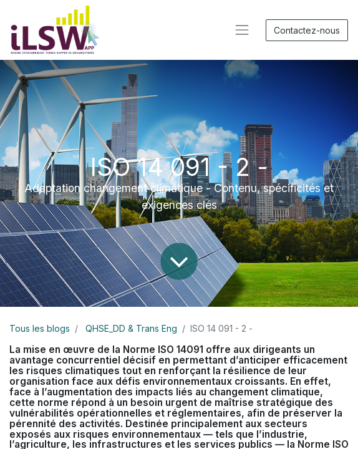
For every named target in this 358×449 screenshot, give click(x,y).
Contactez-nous (307, 30)
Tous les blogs (39, 328)
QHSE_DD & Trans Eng (131, 328)
